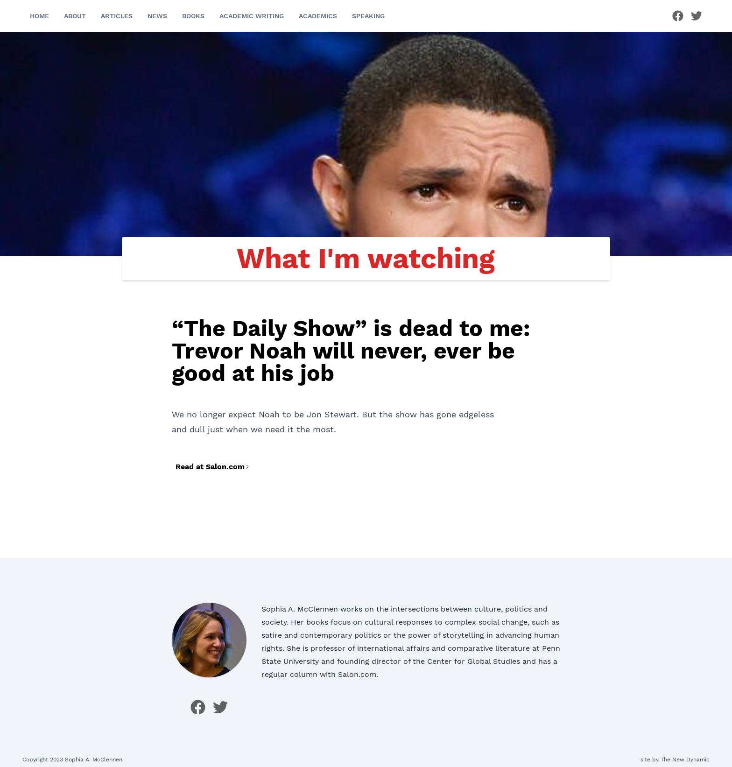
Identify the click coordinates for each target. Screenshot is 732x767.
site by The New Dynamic (675, 759)
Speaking (368, 16)
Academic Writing (251, 16)
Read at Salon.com (213, 466)
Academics (318, 16)
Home (39, 16)
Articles (117, 16)
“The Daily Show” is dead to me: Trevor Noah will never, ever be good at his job (351, 351)
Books (193, 16)
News (157, 16)
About (75, 16)
